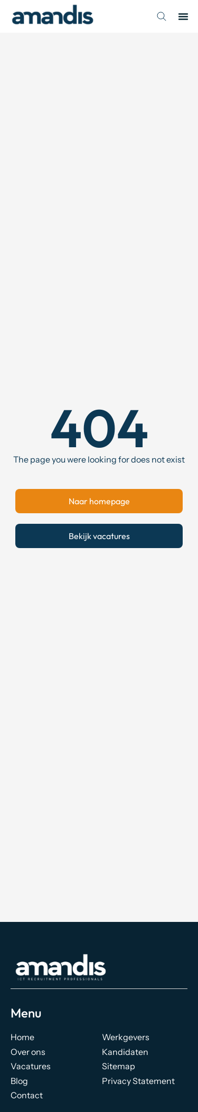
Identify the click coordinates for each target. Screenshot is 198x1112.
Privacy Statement (138, 1081)
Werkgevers (125, 1037)
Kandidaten (125, 1052)
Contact (27, 1095)
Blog (19, 1081)
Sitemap (118, 1066)
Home (22, 1037)
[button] (183, 16)
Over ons (28, 1052)
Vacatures (31, 1066)
